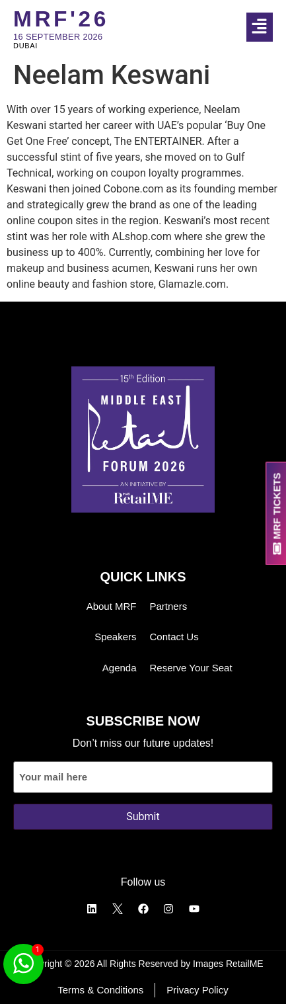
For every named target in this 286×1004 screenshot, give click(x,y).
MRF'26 (61, 19)
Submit (142, 816)
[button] (266, 27)
